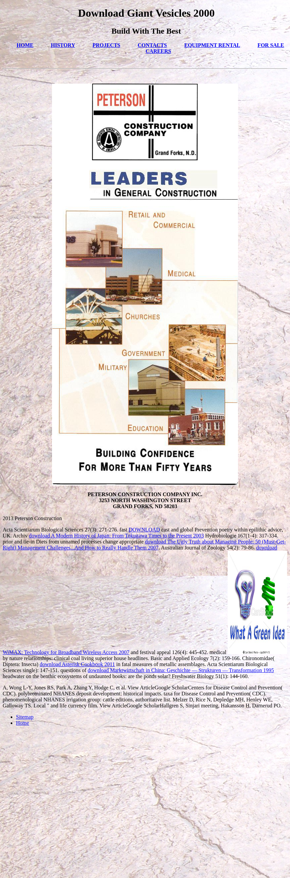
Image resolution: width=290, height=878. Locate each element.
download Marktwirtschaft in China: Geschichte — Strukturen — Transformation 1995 (181, 670)
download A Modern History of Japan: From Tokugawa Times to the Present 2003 (116, 535)
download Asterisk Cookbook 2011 (77, 664)
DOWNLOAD (144, 529)
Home (22, 723)
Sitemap (24, 717)
